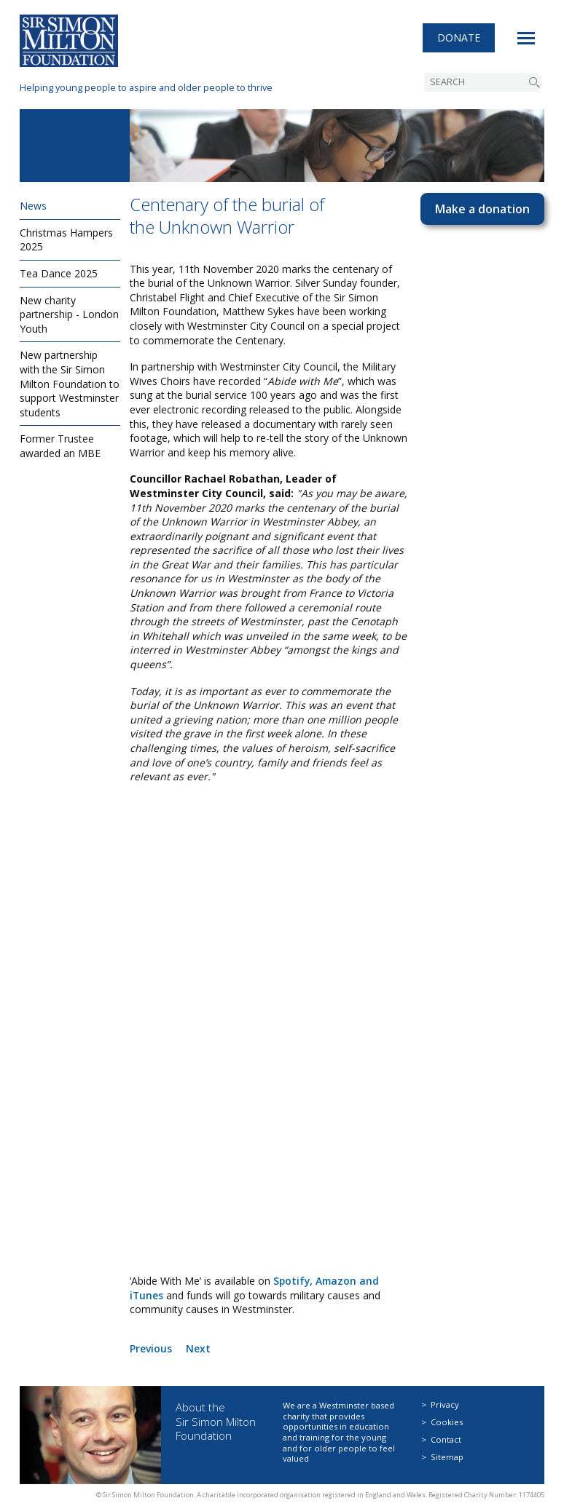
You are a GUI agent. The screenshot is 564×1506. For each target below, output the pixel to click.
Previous (151, 1348)
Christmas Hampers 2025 (66, 240)
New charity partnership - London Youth (69, 314)
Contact (446, 1439)
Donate (458, 40)
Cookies (447, 1421)
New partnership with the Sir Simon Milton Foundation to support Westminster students (70, 383)
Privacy (445, 1404)
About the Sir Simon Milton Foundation (216, 1421)
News (33, 206)
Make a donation (482, 209)
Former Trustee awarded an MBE (60, 446)
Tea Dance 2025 (59, 273)
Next (198, 1348)
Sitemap (447, 1456)
